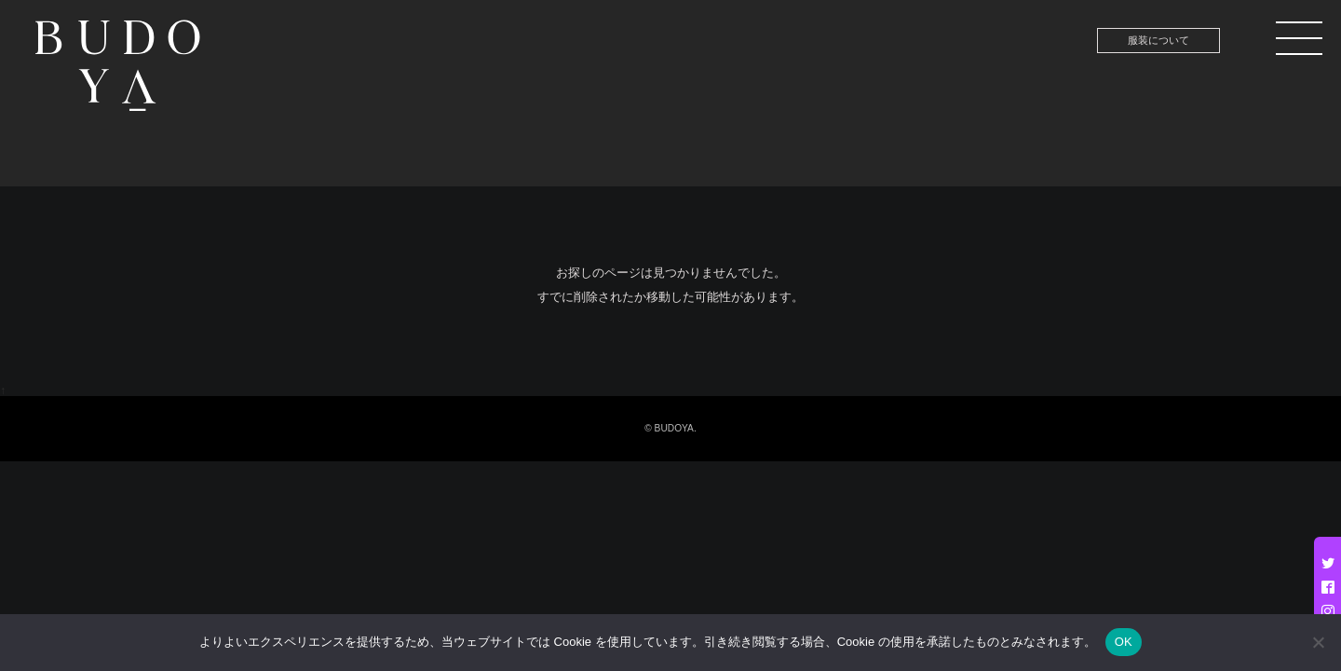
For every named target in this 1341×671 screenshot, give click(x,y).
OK (1123, 642)
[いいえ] (1317, 642)
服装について (1158, 40)
